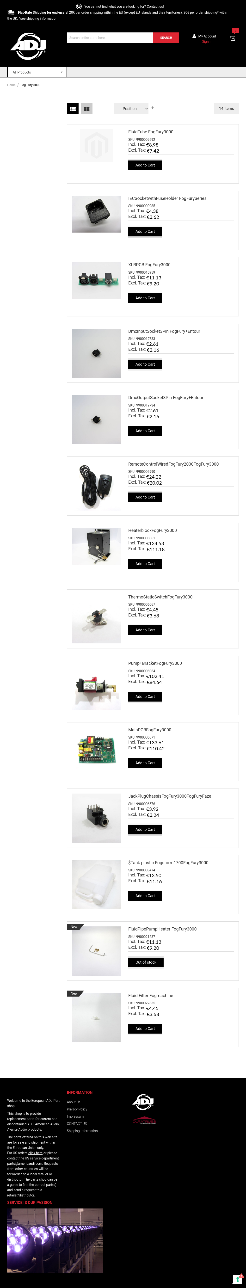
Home (11, 85)
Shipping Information (82, 1131)
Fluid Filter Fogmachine (150, 995)
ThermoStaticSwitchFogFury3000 (160, 596)
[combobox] (123, 37)
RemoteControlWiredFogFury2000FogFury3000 (173, 464)
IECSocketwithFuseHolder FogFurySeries (167, 198)
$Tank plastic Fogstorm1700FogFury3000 (168, 862)
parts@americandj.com (24, 1163)
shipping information (41, 18)
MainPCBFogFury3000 (149, 729)
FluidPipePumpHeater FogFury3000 (162, 928)
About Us (73, 1102)
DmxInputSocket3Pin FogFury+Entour (164, 331)
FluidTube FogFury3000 (150, 131)
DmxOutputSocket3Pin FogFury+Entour (165, 397)
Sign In (207, 41)
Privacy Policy (77, 1109)
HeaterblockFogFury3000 (152, 530)
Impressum (75, 1116)
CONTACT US (77, 1124)
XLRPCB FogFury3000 (149, 264)
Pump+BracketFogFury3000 (155, 663)
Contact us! (155, 6)
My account (207, 36)
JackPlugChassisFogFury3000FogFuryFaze (169, 796)
